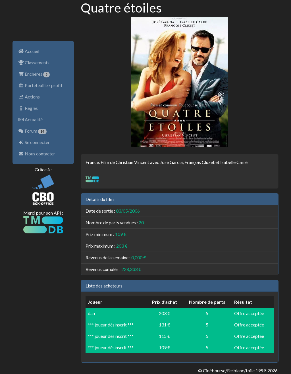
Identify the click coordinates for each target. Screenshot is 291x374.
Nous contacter (36, 153)
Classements (33, 62)
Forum (32, 131)
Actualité (30, 119)
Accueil (28, 51)
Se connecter (34, 142)
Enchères (34, 74)
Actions (29, 96)
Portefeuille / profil (40, 85)
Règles (28, 108)
